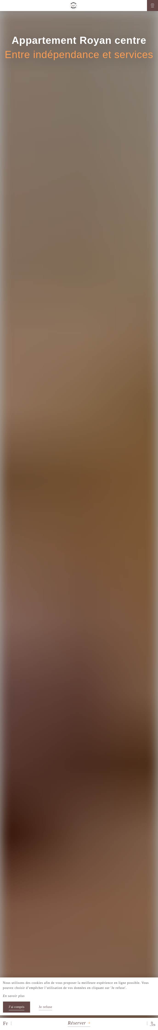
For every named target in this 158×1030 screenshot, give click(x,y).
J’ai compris (17, 1007)
